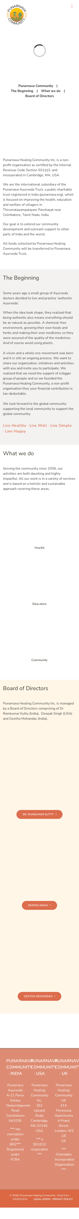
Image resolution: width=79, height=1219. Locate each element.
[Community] (40, 616)
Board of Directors (39, 96)
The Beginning (22, 91)
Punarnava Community (35, 86)
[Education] (40, 560)
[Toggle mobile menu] (72, 6)
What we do (50, 91)
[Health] (40, 504)
